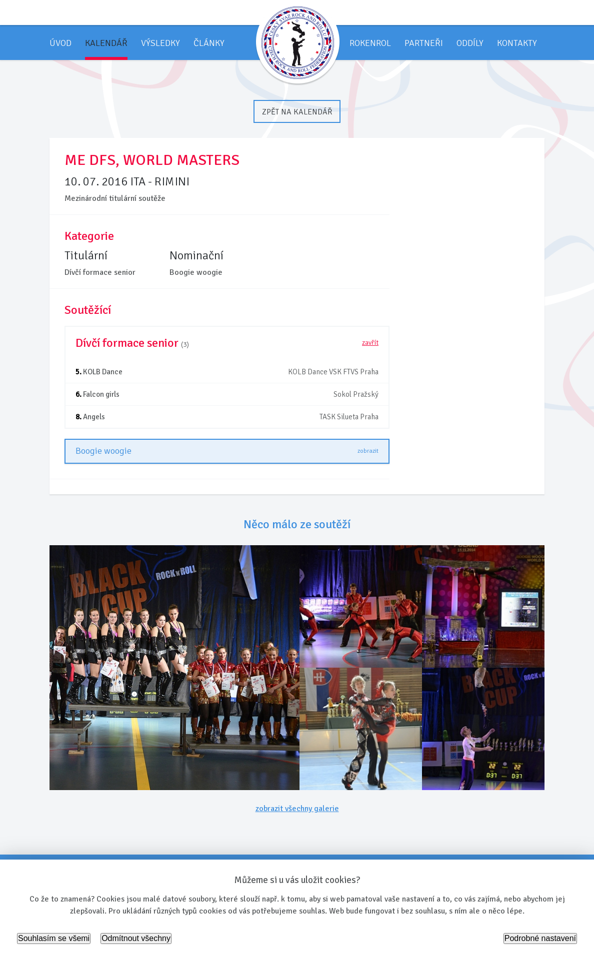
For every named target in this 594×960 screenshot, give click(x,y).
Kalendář (106, 42)
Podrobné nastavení (540, 938)
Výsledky (160, 42)
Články (209, 42)
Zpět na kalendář (297, 112)
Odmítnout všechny (136, 938)
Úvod (61, 42)
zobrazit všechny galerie (297, 809)
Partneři (423, 42)
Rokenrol (370, 42)
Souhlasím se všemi (54, 938)
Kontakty (517, 42)
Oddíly (470, 42)
